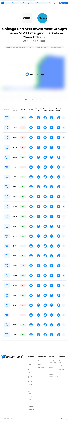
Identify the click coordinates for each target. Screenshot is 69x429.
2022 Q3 (6, 246)
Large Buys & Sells (30, 371)
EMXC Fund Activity (57, 47)
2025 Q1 (6, 147)
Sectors (30, 403)
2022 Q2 (6, 256)
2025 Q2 (6, 137)
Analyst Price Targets (30, 383)
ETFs (29, 399)
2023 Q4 (6, 196)
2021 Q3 (7, 285)
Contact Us (61, 361)
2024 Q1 (6, 186)
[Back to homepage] (2, 2)
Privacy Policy (51, 367)
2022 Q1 (6, 265)
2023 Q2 (6, 216)
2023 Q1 (6, 226)
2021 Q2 (7, 295)
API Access (41, 367)
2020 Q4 (6, 315)
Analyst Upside (30, 377)
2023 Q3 (6, 206)
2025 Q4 (6, 117)
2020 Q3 (6, 325)
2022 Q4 (6, 236)
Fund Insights (12, 3)
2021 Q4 (7, 275)
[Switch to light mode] (63, 419)
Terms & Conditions (52, 361)
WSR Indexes (41, 3)
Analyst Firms (30, 392)
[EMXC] (42, 18)
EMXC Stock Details (42, 47)
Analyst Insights (27, 3)
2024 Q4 (6, 157)
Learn (40, 364)
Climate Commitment (52, 375)
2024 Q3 (6, 167)
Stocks (30, 396)
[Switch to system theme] (61, 419)
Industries (31, 406)
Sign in (55, 3)
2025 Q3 (6, 127)
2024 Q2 (6, 177)
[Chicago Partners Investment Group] (27, 18)
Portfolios (31, 361)
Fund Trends (30, 365)
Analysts (30, 388)
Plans (40, 361)
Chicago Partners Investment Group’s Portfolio (19, 47)
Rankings (31, 409)
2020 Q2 (6, 334)
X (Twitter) (62, 366)
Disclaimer (52, 371)
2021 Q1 (7, 305)
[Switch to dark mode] (66, 419)
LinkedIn (62, 369)
